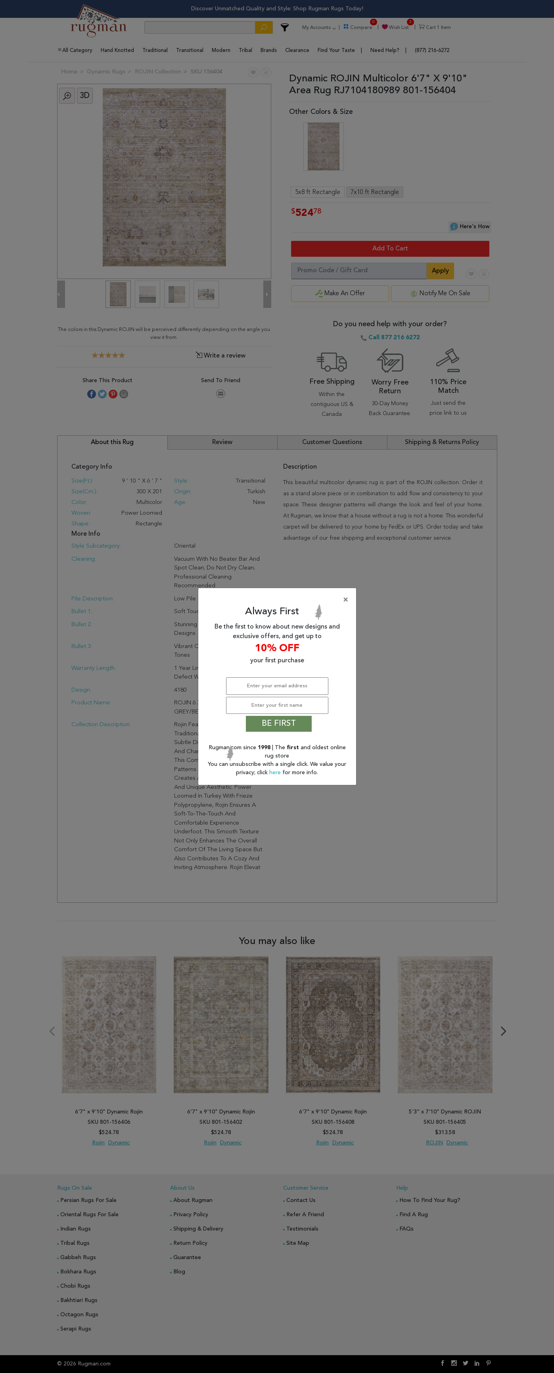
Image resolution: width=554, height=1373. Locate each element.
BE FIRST (279, 724)
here (275, 772)
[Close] (278, 600)
